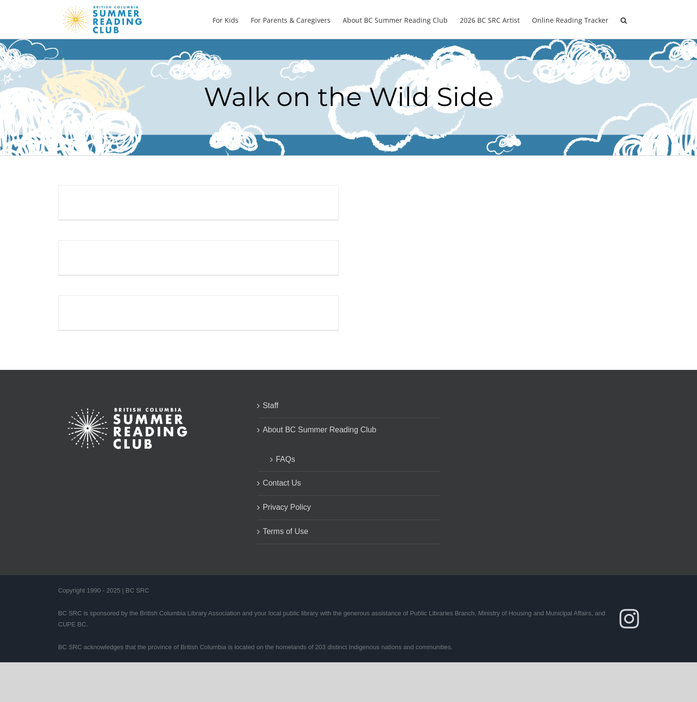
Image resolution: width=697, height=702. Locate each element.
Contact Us (282, 483)
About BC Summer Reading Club (320, 430)
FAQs (285, 459)
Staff (271, 405)
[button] (624, 19)
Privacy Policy (287, 507)
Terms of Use (285, 531)
